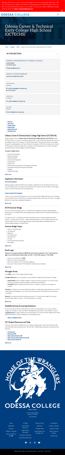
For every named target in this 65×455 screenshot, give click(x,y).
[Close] (61, 11)
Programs (12, 47)
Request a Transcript (11, 431)
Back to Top (8, 174)
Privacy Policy (41, 451)
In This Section (14, 54)
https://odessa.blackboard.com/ (23, 9)
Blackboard (39, 426)
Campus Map (54, 436)
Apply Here (10, 123)
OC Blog (25, 423)
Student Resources (12, 129)
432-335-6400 (32, 417)
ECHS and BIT (11, 334)
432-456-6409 (11, 90)
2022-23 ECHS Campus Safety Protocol (18, 337)
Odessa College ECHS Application (13, 193)
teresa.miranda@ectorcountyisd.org (17, 88)
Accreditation (53, 423)
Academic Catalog (54, 428)
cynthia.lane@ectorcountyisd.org (16, 101)
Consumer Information (25, 435)
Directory (11, 428)
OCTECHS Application (11, 182)
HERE (23, 258)
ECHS (18, 47)
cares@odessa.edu (10, 312)
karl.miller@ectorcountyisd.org (16, 112)
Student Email (11, 127)
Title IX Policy (48, 451)
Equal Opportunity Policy (31, 451)
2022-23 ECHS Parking (13, 339)
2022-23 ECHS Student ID (14, 336)
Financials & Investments (25, 438)
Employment (11, 426)
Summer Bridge (11, 125)
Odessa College (32, 409)
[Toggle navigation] (58, 15)
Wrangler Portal (12, 131)
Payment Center (39, 423)
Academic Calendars (54, 426)
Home (6, 47)
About (11, 423)
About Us (10, 121)
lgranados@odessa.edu (14, 68)
